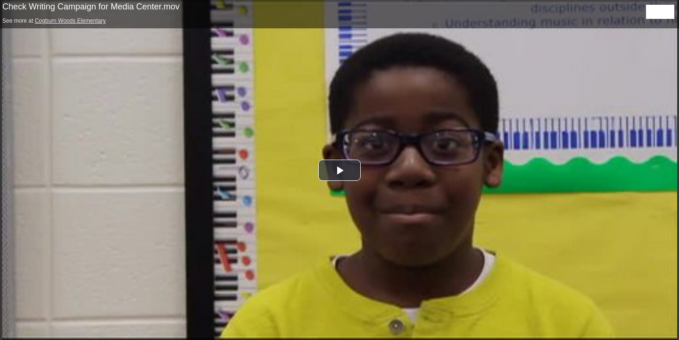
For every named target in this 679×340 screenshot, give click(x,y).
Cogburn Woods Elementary (70, 20)
